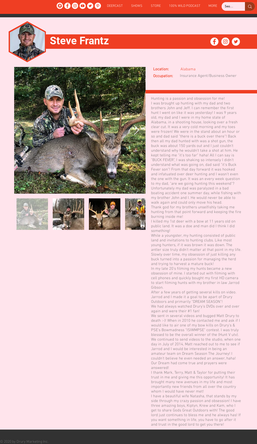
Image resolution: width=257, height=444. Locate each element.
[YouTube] (82, 6)
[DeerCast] (60, 6)
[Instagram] (75, 6)
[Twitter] (90, 6)
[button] (137, 6)
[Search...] (229, 6)
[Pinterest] (98, 6)
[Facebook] (67, 6)
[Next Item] (136, 130)
